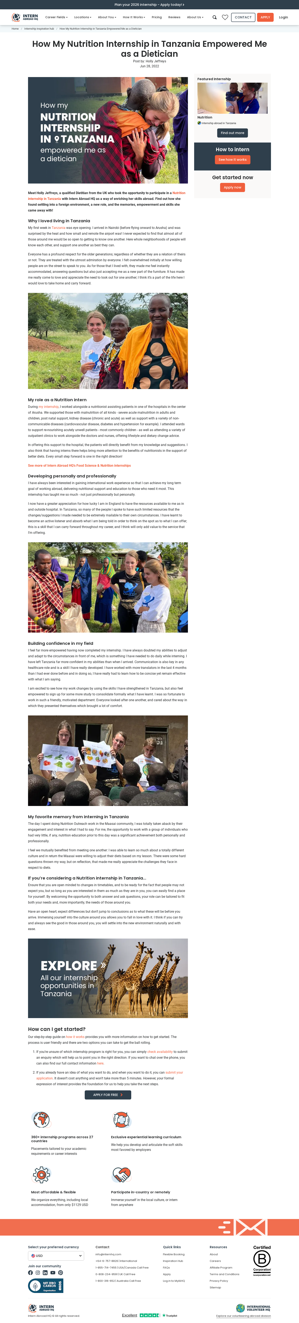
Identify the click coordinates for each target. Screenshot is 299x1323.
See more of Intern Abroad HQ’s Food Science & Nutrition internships (79, 466)
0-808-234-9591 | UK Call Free (115, 1274)
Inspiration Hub (173, 1261)
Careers (215, 1261)
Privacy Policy (219, 1281)
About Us (195, 17)
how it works (75, 1037)
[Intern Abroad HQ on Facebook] (30, 1273)
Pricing (157, 17)
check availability (160, 1052)
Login (283, 17)
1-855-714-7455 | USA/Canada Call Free (122, 1268)
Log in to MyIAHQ (174, 1281)
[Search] (214, 17)
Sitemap (215, 1287)
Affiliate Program (221, 1268)
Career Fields (56, 17)
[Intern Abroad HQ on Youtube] (52, 1273)
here (100, 1063)
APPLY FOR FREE (105, 1094)
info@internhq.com (108, 1254)
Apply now (232, 187)
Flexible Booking (174, 1254)
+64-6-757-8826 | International (116, 1261)
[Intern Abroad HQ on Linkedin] (45, 1273)
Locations (83, 17)
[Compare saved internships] (225, 17)
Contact (243, 17)
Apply (265, 17)
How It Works (134, 17)
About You (107, 17)
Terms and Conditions (224, 1274)
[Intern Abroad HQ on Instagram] (38, 1273)
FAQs (166, 1268)
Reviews (174, 17)
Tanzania (58, 228)
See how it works (233, 159)
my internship (49, 407)
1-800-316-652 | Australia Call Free (118, 1281)
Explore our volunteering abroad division (243, 1316)
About (214, 1254)
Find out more (232, 132)
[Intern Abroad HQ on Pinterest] (60, 1273)
